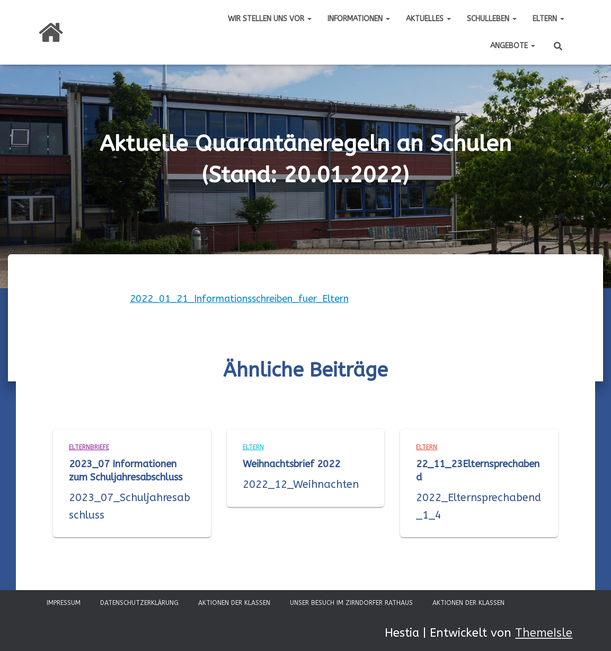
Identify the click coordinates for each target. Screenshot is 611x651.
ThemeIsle (543, 633)
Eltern (548, 18)
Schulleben (492, 18)
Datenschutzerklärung (139, 603)
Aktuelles (428, 18)
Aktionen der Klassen (234, 603)
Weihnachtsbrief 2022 (291, 464)
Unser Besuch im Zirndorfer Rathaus (351, 603)
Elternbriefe (89, 447)
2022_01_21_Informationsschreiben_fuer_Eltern (239, 299)
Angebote (512, 45)
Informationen (358, 18)
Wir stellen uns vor (270, 18)
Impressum (64, 603)
